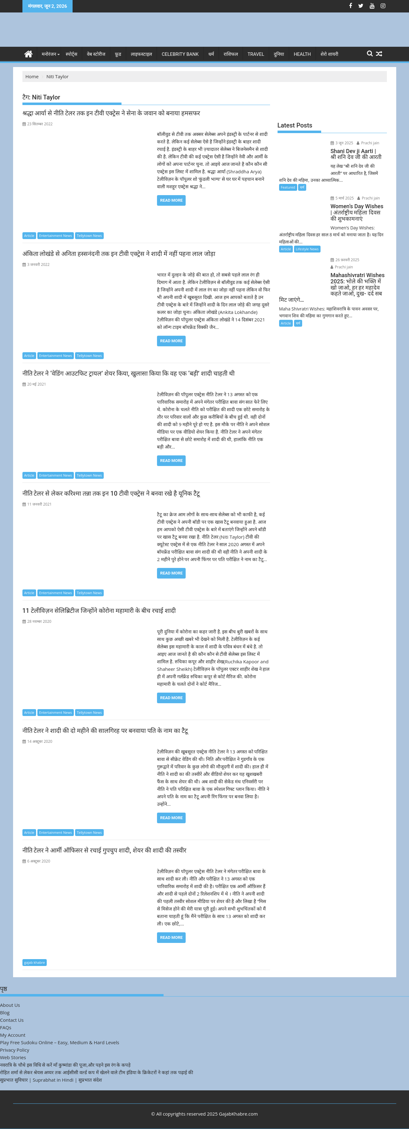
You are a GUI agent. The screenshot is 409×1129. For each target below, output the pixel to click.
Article (29, 235)
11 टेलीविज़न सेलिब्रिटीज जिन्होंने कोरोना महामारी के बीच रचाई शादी (99, 610)
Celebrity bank (180, 54)
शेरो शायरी (329, 54)
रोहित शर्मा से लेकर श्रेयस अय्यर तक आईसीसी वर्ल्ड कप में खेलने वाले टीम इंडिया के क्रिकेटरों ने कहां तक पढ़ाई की (96, 1072)
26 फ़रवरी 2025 (343, 259)
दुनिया (279, 54)
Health (302, 54)
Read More (171, 200)
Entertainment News (55, 235)
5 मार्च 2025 (341, 198)
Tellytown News (89, 235)
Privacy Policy (14, 1050)
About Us (10, 1005)
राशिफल (231, 54)
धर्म (211, 54)
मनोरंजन (49, 54)
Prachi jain (367, 143)
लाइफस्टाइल (141, 54)
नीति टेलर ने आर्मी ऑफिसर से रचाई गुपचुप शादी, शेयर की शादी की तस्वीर (104, 850)
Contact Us (12, 1020)
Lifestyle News (307, 249)
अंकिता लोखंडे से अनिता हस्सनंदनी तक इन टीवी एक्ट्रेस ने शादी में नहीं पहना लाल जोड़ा (119, 253)
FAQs (5, 1027)
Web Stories (13, 1057)
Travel (256, 54)
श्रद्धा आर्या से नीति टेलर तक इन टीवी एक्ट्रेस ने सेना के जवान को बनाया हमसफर (111, 113)
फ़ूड (118, 54)
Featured (288, 187)
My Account (13, 1035)
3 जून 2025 (340, 143)
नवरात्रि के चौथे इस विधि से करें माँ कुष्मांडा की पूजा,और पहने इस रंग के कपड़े (65, 1065)
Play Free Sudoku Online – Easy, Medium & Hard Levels (59, 1042)
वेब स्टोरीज (96, 54)
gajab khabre (34, 962)
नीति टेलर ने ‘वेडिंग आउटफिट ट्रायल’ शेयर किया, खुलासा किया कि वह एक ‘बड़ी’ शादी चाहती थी (128, 373)
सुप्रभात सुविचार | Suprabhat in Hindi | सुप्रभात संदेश (51, 1080)
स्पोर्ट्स (71, 54)
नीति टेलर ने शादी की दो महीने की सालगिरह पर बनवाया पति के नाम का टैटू (105, 730)
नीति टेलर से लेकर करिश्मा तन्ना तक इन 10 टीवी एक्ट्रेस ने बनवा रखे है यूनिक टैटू (111, 493)
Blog (5, 1012)
